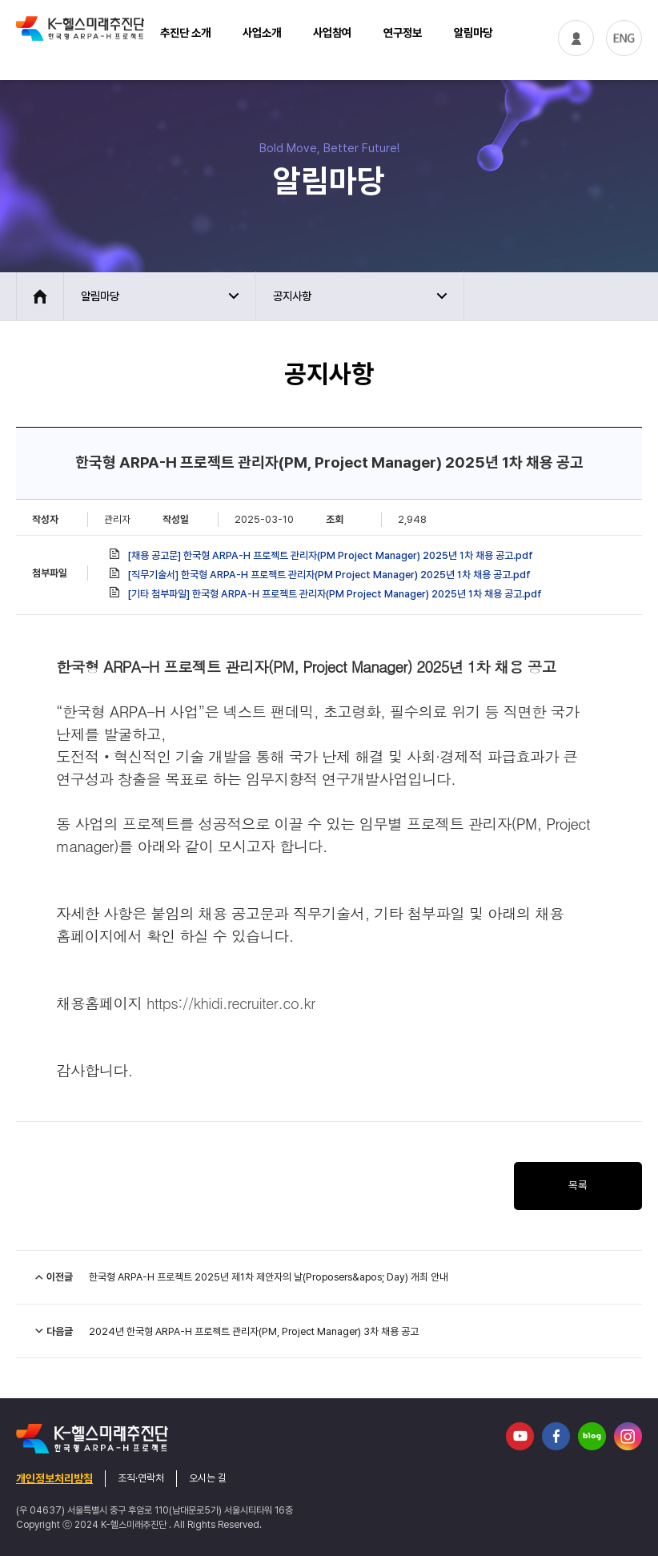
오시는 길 (208, 1478)
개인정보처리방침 (54, 1478)
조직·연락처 (141, 1478)
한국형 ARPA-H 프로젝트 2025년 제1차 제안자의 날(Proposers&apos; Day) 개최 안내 (268, 1277)
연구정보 (402, 32)
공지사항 (292, 296)
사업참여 (332, 32)
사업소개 (262, 32)
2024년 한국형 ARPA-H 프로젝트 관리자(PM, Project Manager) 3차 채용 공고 (254, 1331)
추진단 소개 (185, 32)
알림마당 (473, 32)
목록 (578, 1185)
